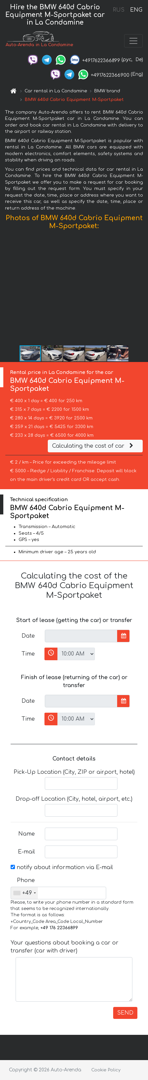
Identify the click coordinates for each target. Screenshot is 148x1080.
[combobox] (24, 893)
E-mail (26, 852)
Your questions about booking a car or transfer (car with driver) (64, 947)
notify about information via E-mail (62, 867)
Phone (26, 880)
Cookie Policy (105, 1070)
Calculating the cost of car (93, 446)
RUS (118, 10)
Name (26, 834)
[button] (142, 289)
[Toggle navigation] (133, 40)
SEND (125, 1013)
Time (28, 654)
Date (28, 636)
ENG (136, 10)
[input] (81, 636)
